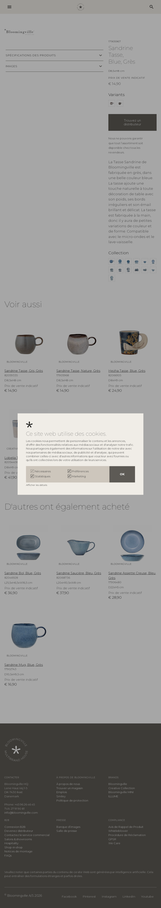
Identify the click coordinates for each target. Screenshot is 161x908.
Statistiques (42, 476)
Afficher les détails (37, 485)
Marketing (79, 476)
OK (122, 474)
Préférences (80, 471)
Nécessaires (43, 471)
